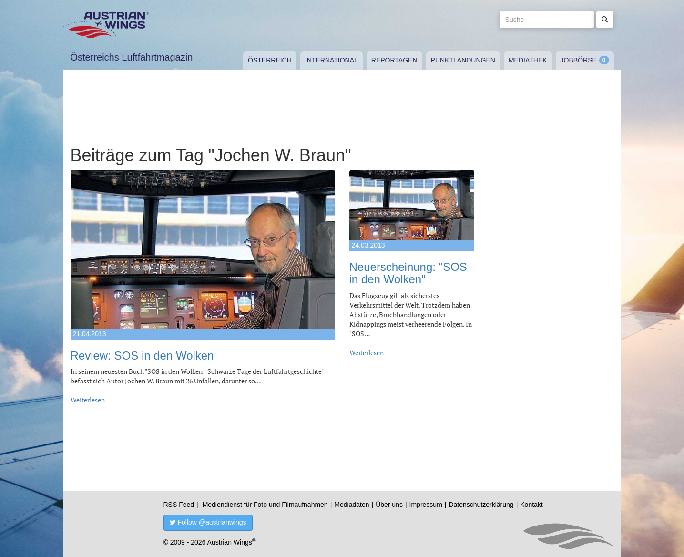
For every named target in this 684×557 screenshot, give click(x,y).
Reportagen (394, 60)
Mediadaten (351, 504)
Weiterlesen (88, 399)
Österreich (270, 60)
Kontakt (531, 504)
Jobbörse (579, 60)
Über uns (389, 504)
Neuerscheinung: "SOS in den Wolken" (408, 273)
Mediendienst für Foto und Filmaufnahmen (265, 504)
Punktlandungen (463, 60)
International (331, 60)
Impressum (425, 504)
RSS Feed (178, 504)
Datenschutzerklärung (481, 504)
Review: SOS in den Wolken (142, 355)
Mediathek (528, 60)
